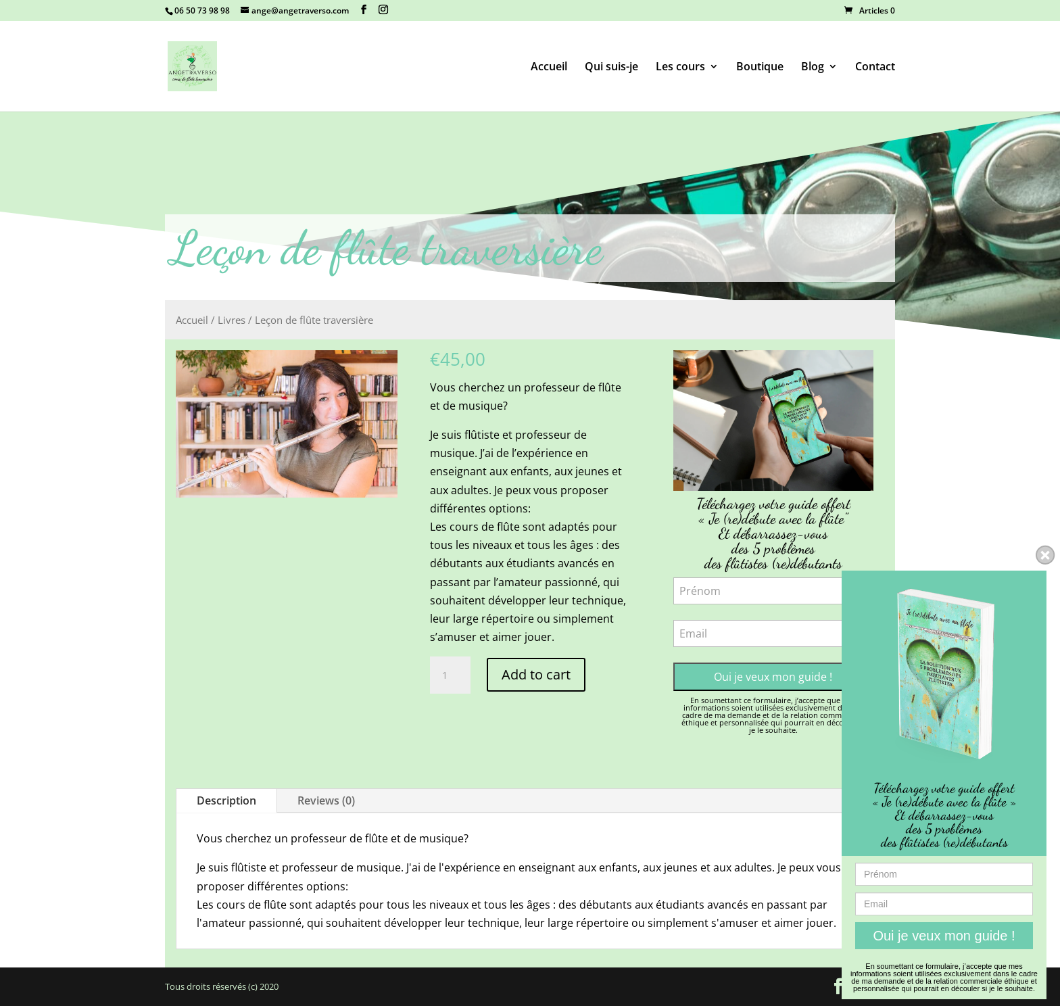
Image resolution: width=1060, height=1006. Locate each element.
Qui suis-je (611, 68)
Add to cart (536, 674)
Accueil (549, 68)
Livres (231, 320)
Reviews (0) (326, 800)
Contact (875, 68)
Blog (812, 68)
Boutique (760, 68)
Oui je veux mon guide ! (773, 676)
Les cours (680, 68)
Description (226, 800)
